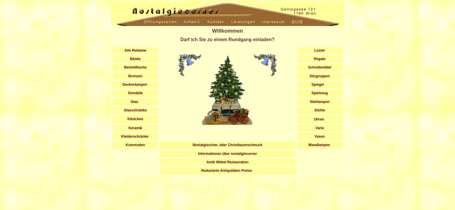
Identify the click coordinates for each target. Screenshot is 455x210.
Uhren (319, 119)
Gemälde (135, 93)
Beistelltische (135, 67)
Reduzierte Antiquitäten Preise (227, 171)
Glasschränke (135, 110)
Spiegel (320, 85)
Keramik (135, 128)
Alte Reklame (135, 50)
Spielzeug (320, 93)
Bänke (135, 59)
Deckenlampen (135, 85)
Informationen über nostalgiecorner (227, 154)
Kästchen (135, 119)
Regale (319, 59)
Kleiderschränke (135, 136)
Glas (135, 102)
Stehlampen (319, 102)
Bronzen (135, 76)
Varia (320, 128)
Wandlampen (319, 145)
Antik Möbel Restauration (228, 162)
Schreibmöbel (319, 67)
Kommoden (135, 145)
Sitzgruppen (320, 76)
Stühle (319, 110)
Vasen (320, 136)
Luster (319, 50)
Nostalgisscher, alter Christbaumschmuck (227, 145)
